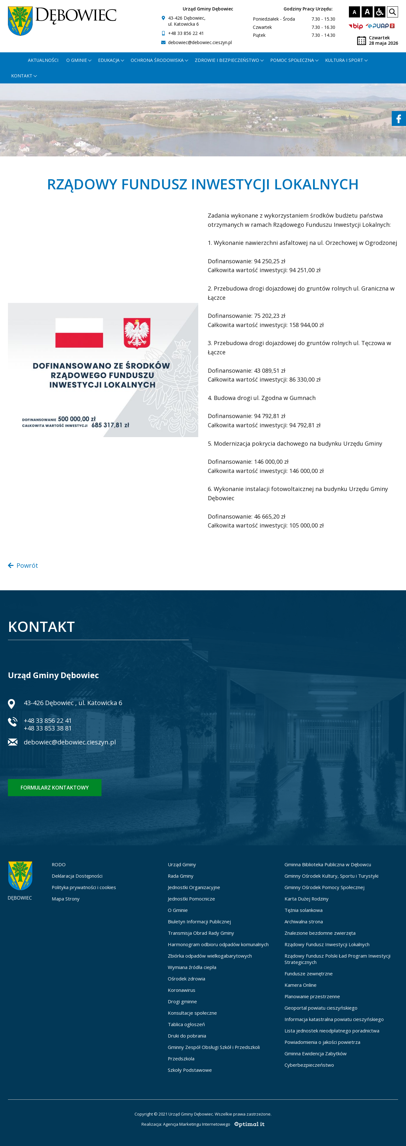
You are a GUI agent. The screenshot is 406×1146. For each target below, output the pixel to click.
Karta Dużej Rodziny (307, 898)
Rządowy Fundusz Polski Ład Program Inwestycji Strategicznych (337, 959)
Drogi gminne (182, 1001)
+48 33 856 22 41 (186, 33)
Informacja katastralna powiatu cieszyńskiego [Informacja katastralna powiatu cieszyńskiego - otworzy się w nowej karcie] (334, 1019)
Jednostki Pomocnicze (191, 898)
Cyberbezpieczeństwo (309, 1065)
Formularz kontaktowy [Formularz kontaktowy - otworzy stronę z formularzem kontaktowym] (55, 787)
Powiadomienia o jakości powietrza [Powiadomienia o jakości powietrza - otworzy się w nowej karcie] (322, 1042)
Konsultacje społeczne (192, 1013)
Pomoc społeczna (292, 60)
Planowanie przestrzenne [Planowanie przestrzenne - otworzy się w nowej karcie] (312, 996)
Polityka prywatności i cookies (84, 887)
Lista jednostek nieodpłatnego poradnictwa (332, 1030)
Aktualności (43, 60)
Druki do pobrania (187, 1035)
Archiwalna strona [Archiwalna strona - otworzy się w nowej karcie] (304, 921)
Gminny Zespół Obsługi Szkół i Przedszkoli (214, 1047)
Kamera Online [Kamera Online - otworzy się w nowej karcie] (301, 985)
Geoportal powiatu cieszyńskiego (321, 1008)
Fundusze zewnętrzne (309, 973)
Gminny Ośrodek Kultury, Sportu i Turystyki (331, 876)
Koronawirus (181, 990)
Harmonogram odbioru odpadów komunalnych (218, 944)
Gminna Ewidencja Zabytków (316, 1053)
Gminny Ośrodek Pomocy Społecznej (324, 887)
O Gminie (178, 910)
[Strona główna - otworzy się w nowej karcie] (15, 60)
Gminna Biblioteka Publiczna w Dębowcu (328, 864)
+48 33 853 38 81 (48, 728)
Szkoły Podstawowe (190, 1070)
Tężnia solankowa (304, 910)
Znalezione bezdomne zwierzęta (320, 933)
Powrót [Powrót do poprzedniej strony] (23, 565)
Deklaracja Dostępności (77, 876)
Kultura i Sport (344, 60)
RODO (59, 864)
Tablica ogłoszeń (186, 1024)
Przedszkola (181, 1058)
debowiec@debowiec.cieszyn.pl (200, 42)
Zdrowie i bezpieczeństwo (227, 60)
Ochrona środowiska (157, 60)
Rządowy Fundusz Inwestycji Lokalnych (327, 944)
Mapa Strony (66, 898)
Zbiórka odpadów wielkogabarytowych (210, 956)
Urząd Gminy (182, 864)
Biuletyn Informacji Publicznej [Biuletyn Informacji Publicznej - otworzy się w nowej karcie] (199, 921)
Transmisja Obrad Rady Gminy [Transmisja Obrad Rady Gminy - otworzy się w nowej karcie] (201, 933)
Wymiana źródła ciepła (192, 967)
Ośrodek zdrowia (186, 978)
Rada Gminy (180, 876)
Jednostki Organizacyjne (194, 887)
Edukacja (109, 60)
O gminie (76, 60)
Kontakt (21, 76)
